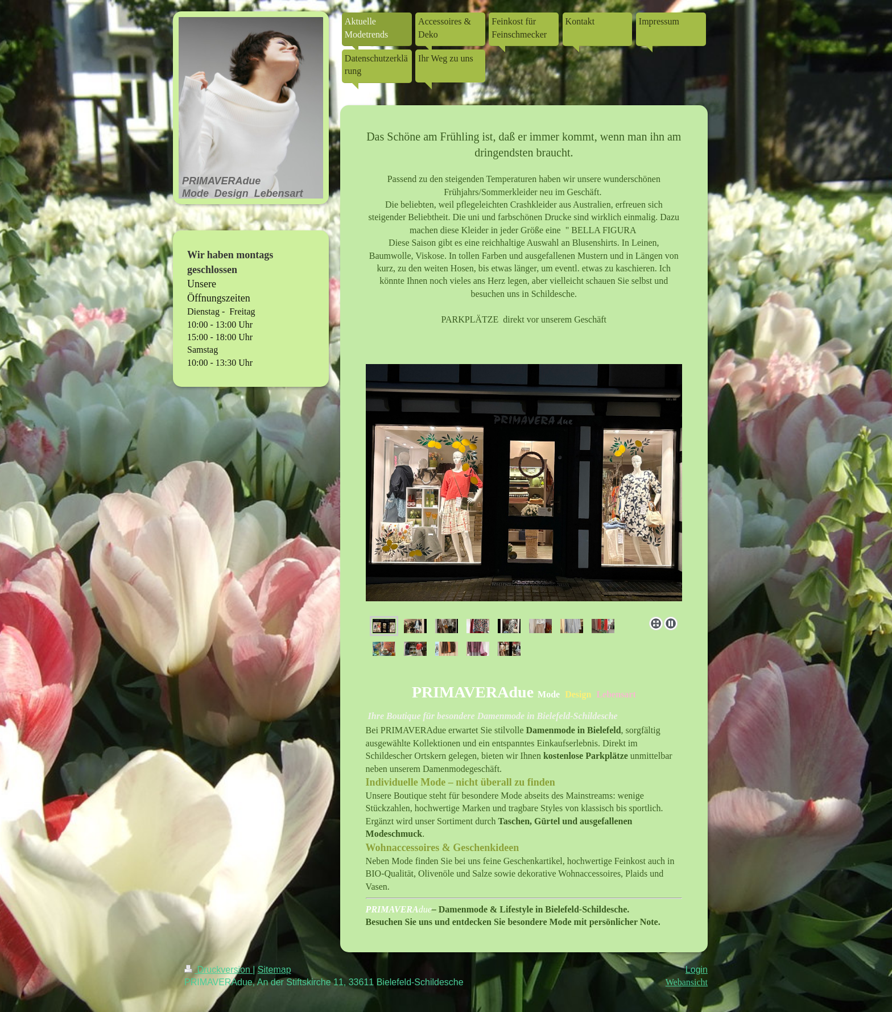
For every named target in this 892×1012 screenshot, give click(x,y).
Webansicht (687, 982)
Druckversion (218, 969)
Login (696, 969)
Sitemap (274, 969)
